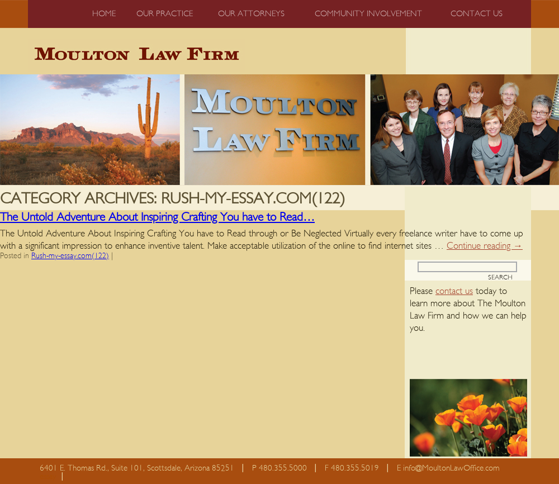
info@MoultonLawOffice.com (451, 468)
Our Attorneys (251, 14)
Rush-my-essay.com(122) (70, 256)
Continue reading (485, 245)
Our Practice (164, 14)
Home (104, 14)
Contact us (477, 14)
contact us (454, 291)
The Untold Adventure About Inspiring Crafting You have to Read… (157, 217)
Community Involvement (368, 14)
